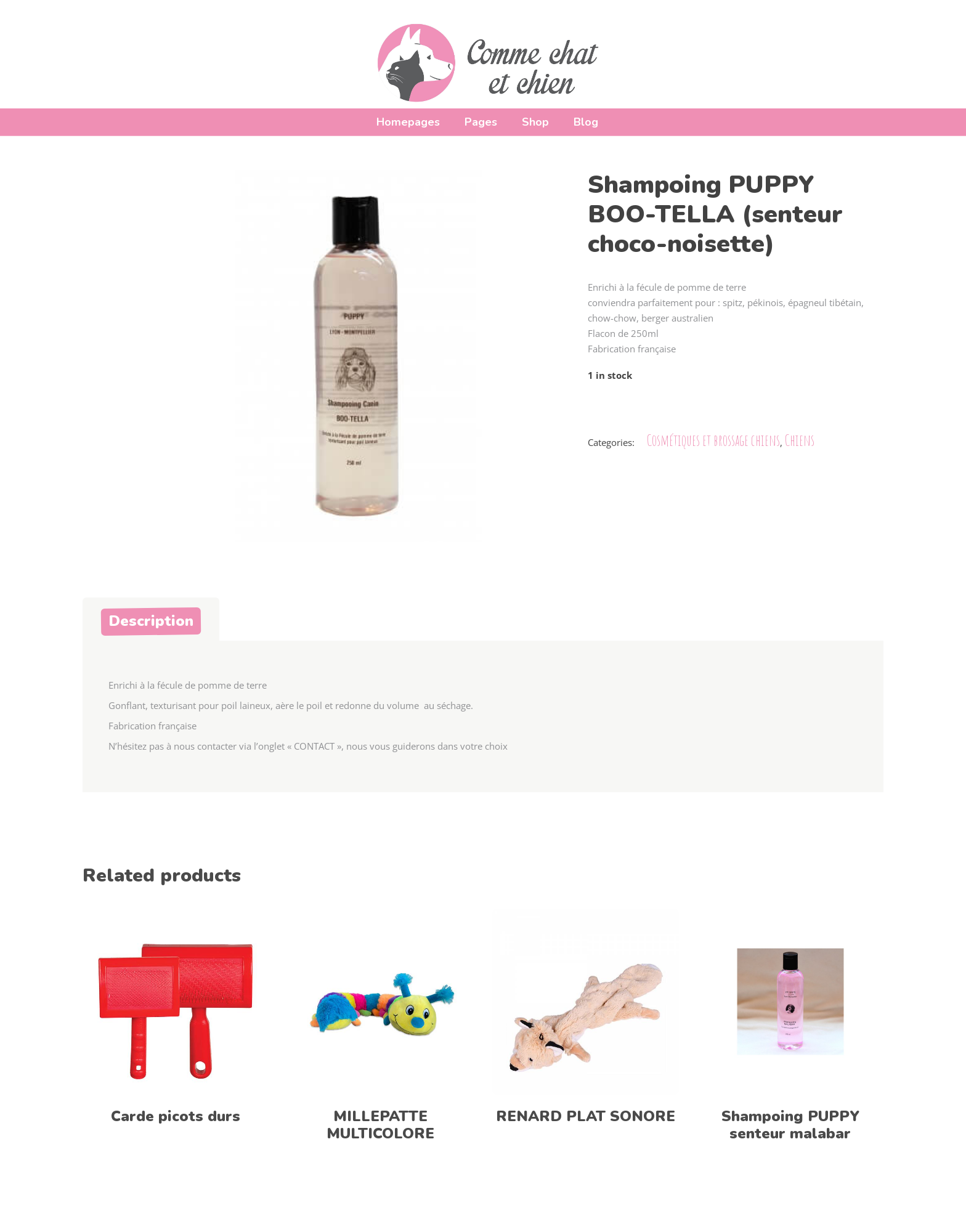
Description (150, 621)
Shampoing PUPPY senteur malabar (790, 1124)
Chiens (799, 440)
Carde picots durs (175, 1116)
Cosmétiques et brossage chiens (713, 440)
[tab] (151, 619)
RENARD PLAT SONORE (585, 1116)
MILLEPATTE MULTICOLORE (380, 1124)
